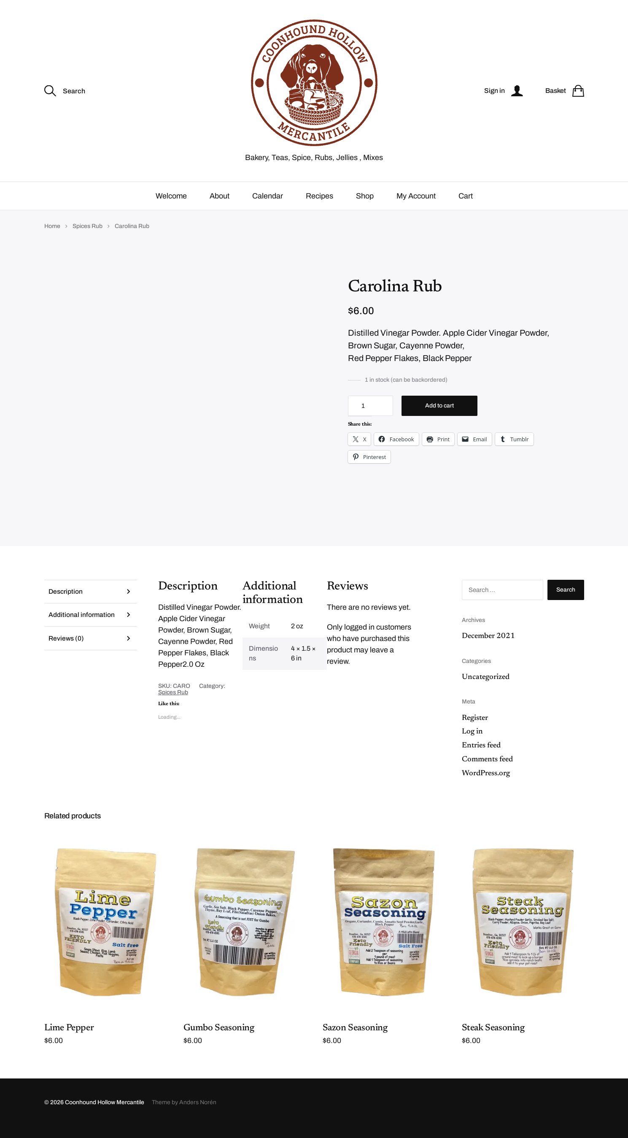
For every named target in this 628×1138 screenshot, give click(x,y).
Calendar (267, 207)
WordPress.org (486, 784)
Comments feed (487, 770)
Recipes (319, 207)
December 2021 (488, 647)
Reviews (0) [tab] (67, 651)
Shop (365, 207)
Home (52, 237)
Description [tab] (66, 602)
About (219, 207)
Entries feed (481, 756)
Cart (465, 207)
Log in (472, 743)
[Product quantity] (370, 417)
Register (475, 729)
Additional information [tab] (82, 626)
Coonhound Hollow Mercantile (104, 1114)
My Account (416, 207)
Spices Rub (87, 237)
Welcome (171, 207)
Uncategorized (485, 688)
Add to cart (439, 417)
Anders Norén (197, 1114)
